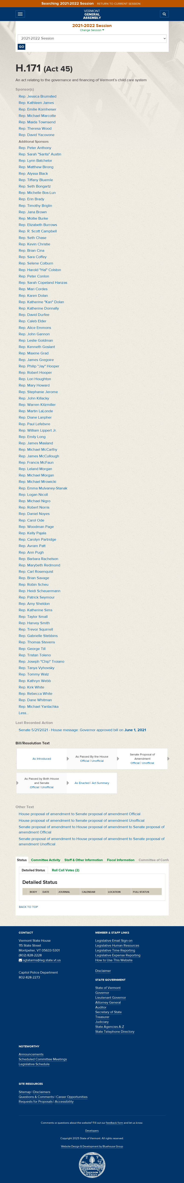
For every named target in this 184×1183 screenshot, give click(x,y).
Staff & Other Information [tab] (83, 860)
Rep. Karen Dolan (33, 295)
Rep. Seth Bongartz (35, 186)
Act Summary (100, 783)
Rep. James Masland (36, 443)
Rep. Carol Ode (31, 520)
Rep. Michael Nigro (34, 501)
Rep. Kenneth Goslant (37, 346)
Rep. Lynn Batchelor (35, 160)
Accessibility (64, 1101)
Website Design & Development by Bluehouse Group (92, 1146)
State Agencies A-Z (109, 1027)
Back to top (28, 907)
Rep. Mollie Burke (33, 218)
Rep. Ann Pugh (31, 552)
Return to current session (118, 4)
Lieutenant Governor (110, 997)
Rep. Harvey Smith (34, 623)
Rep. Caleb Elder (32, 321)
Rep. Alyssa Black (33, 173)
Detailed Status (33, 870)
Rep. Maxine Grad (33, 353)
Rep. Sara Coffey (33, 257)
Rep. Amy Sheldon (34, 603)
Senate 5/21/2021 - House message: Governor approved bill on (82, 730)
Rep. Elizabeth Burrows (38, 224)
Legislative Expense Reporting (117, 955)
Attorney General (108, 1002)
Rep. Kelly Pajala (32, 533)
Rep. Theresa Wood (35, 128)
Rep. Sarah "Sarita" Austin (40, 154)
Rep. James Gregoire (36, 359)
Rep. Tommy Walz (34, 674)
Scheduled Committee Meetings (43, 1059)
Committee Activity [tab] (45, 860)
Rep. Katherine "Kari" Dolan (41, 302)
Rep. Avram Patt (32, 545)
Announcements (31, 1054)
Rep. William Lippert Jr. (38, 430)
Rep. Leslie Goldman (36, 340)
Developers (92, 1130)
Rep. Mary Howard (34, 385)
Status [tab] (22, 860)
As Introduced (42, 759)
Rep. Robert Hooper (35, 372)
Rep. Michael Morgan (36, 475)
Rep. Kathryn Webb (35, 680)
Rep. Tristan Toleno (35, 655)
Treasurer (102, 1017)
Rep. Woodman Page (36, 526)
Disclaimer (103, 971)
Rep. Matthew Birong (36, 167)
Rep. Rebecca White (35, 693)
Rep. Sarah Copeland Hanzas (43, 282)
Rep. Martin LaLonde (36, 411)
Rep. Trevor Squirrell (36, 629)
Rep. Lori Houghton (35, 379)
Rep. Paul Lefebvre (34, 424)
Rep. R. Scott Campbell (38, 231)
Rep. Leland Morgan (35, 468)
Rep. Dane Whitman (35, 700)
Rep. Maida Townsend (37, 122)
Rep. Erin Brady (31, 199)
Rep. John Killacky (34, 398)
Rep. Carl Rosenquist (36, 571)
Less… (24, 713)
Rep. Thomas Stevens (37, 642)
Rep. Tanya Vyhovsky (36, 667)
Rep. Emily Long (32, 436)
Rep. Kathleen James (36, 102)
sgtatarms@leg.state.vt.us (40, 960)
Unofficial (97, 761)
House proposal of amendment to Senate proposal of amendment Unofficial (81, 820)
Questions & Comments (36, 1097)
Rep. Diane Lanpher (35, 417)
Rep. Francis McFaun (36, 462)
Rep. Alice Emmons (35, 327)
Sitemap (25, 1092)
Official (84, 761)
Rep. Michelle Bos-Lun (37, 192)
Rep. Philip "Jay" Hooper (39, 366)
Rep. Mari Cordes (33, 289)
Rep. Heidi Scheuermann (39, 591)
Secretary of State (108, 1012)
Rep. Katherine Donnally (39, 308)
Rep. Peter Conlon (34, 276)
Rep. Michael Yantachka (38, 706)
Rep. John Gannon (34, 334)
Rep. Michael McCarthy (38, 449)
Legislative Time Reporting (115, 950)
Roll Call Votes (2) (65, 870)
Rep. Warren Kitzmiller (37, 404)
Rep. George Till (32, 648)
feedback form (114, 1123)
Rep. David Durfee (34, 314)
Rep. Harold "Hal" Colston (40, 269)
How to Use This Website (114, 960)
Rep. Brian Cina (31, 250)
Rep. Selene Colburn (36, 263)
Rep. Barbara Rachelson (38, 558)
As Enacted (82, 783)
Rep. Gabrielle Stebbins (38, 635)
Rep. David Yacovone (36, 134)
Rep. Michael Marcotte (37, 115)
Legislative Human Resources (117, 945)
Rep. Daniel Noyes (34, 513)
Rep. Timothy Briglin (35, 205)
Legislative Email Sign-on (114, 940)
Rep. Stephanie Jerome (38, 392)
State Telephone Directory (114, 1031)
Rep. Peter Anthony (35, 147)
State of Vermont (108, 988)
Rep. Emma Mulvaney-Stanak (43, 488)
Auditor (100, 1007)
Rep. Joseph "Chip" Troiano (41, 661)
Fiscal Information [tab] (120, 860)
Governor (102, 993)
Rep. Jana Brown (33, 212)
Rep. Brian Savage (34, 578)
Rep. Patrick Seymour (37, 597)
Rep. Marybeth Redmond (39, 565)
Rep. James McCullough (39, 456)
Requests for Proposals (36, 1101)
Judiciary (102, 1022)
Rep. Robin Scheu (33, 584)
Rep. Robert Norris (34, 507)
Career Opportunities (71, 1097)
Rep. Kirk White (31, 687)
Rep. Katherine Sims (35, 610)
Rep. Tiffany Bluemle (36, 180)
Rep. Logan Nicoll (33, 494)
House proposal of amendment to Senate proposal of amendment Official (79, 814)
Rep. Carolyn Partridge (37, 539)
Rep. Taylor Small (33, 616)
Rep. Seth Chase (32, 237)
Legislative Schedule (34, 1064)
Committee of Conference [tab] (158, 860)
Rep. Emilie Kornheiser (37, 109)
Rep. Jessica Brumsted (37, 96)
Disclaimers (41, 1092)
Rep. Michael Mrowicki (37, 481)
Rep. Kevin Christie (34, 244)
